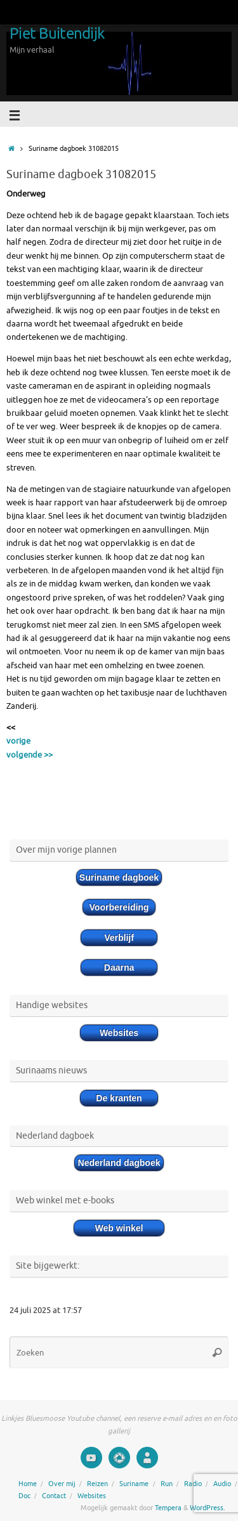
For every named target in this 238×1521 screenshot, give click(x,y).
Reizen (97, 1483)
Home (27, 1483)
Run (167, 1483)
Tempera (168, 1507)
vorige (18, 741)
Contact (54, 1495)
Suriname (134, 1483)
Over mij (62, 1483)
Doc (24, 1495)
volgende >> (29, 755)
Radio (193, 1483)
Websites (91, 1495)
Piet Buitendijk (57, 33)
